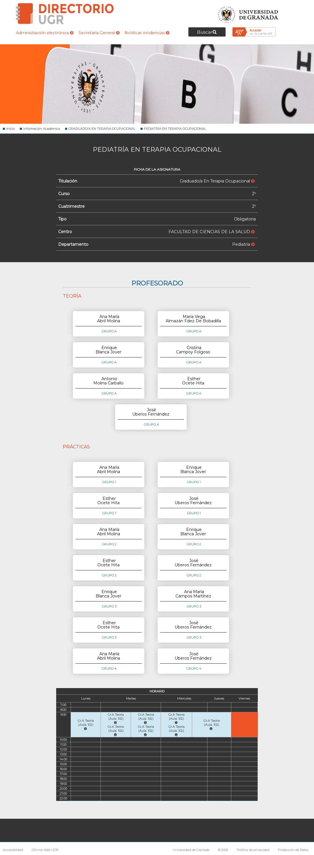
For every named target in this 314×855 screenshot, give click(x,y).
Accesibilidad (13, 850)
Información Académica (41, 129)
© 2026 (223, 850)
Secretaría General (99, 32)
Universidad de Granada (248, 13)
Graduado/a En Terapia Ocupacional (217, 181)
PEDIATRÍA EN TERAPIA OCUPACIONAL (175, 129)
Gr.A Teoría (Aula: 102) (86, 724)
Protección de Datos (293, 850)
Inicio (10, 129)
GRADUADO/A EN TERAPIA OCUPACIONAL (102, 129)
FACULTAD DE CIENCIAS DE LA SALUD (212, 231)
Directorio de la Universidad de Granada (65, 13)
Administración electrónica (44, 32)
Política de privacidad (253, 850)
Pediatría (243, 244)
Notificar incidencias (146, 32)
